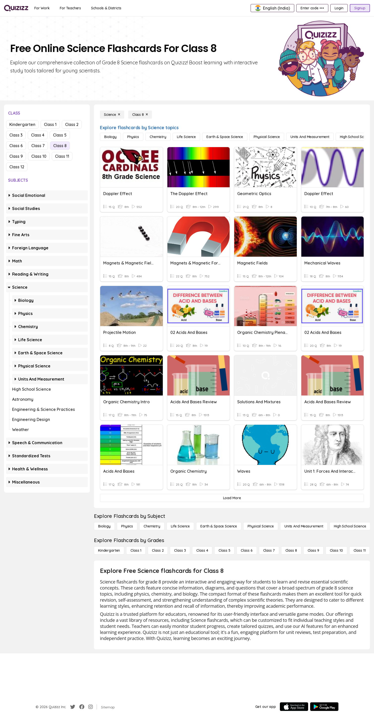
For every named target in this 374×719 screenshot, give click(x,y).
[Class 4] (202, 550)
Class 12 (16, 166)
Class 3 (15, 135)
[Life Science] (186, 137)
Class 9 (16, 156)
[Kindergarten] (109, 550)
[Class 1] (136, 550)
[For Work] (42, 8)
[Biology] (110, 137)
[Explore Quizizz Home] (16, 8)
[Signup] (360, 8)
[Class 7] (269, 550)
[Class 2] (158, 550)
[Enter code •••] (312, 8)
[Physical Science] (266, 137)
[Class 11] (359, 550)
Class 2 (71, 124)
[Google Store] (324, 706)
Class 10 (38, 156)
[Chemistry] (158, 137)
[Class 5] (224, 550)
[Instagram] (90, 707)
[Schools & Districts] (106, 8)
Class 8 (60, 145)
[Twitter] (72, 707)
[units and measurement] (310, 137)
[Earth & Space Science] (224, 137)
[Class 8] (140, 115)
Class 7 (38, 145)
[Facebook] (81, 707)
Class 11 (62, 156)
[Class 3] (180, 550)
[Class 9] (313, 550)
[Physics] (133, 137)
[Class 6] (246, 550)
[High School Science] (350, 526)
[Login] (339, 8)
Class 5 (60, 135)
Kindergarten (22, 124)
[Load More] (232, 498)
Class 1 (50, 124)
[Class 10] (336, 550)
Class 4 (37, 135)
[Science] (112, 115)
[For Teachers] (70, 8)
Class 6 (16, 145)
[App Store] (294, 706)
